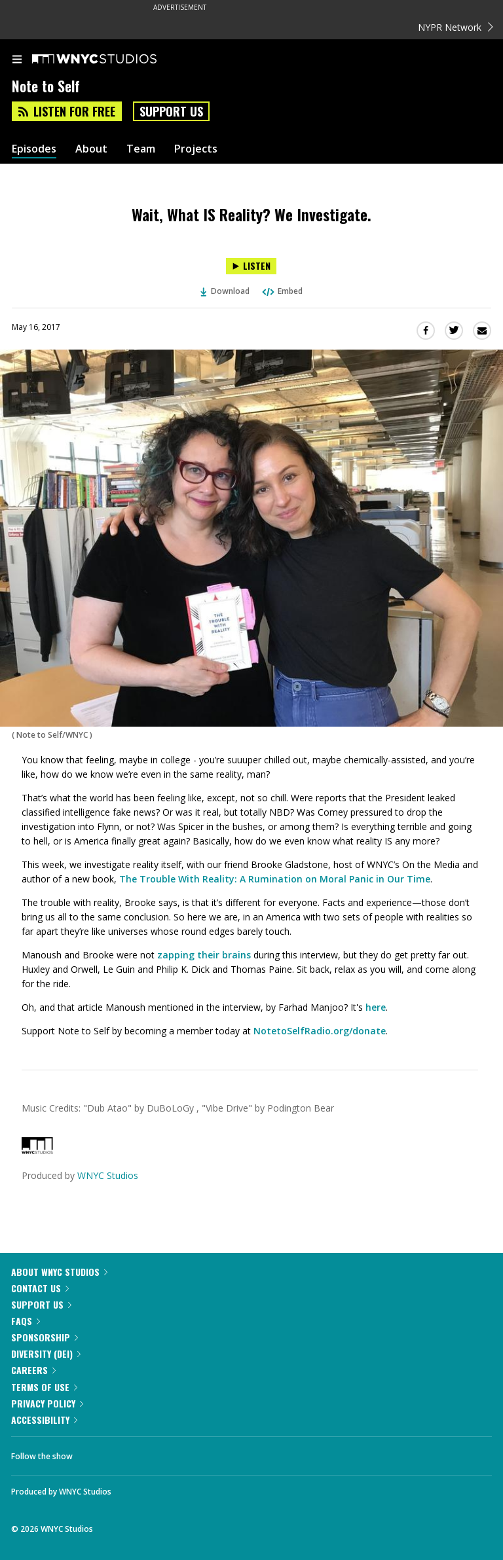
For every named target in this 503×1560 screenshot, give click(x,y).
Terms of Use (44, 1387)
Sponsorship (44, 1337)
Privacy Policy (47, 1403)
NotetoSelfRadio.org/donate (319, 1031)
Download (225, 291)
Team (140, 149)
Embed (282, 291)
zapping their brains (204, 955)
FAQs (25, 1321)
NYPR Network (455, 27)
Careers (33, 1370)
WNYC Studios (107, 1175)
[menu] (17, 60)
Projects (195, 149)
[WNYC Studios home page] (110, 59)
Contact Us (40, 1288)
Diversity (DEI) (46, 1353)
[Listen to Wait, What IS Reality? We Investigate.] (251, 266)
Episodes (34, 149)
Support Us (171, 111)
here (375, 1007)
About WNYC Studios (59, 1272)
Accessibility (44, 1419)
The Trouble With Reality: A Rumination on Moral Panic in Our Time (274, 879)
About (91, 149)
